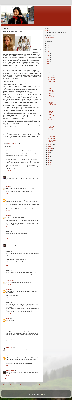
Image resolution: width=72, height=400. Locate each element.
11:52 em (8, 375)
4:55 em (8, 247)
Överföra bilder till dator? (52, 122)
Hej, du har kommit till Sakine (50, 111)
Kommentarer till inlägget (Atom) (18, 388)
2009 (48, 65)
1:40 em (8, 276)
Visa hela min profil (49, 37)
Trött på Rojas (51, 133)
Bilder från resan (51, 79)
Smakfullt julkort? (52, 93)
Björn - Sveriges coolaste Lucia (51, 135)
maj (49, 156)
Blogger (42, 394)
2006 (48, 72)
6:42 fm (8, 325)
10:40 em (8, 170)
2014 (48, 55)
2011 (48, 61)
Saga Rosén (9, 347)
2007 (48, 69)
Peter (7, 198)
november (50, 144)
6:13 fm (8, 193)
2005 (48, 74)
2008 (48, 67)
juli (48, 152)
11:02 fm (8, 342)
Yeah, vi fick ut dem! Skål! (51, 99)
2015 (48, 53)
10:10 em (8, 313)
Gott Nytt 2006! (51, 77)
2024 (48, 43)
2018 (48, 47)
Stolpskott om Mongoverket (51, 91)
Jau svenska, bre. (52, 107)
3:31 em (8, 297)
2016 (48, 51)
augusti (49, 150)
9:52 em (8, 265)
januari (49, 164)
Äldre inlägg (37, 385)
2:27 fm (8, 181)
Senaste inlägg (7, 385)
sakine (8, 186)
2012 (48, 59)
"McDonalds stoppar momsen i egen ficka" (52, 104)
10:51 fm (8, 210)
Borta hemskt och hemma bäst (52, 141)
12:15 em (8, 284)
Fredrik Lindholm (10, 175)
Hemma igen (50, 84)
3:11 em (8, 351)
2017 (48, 49)
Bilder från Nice (51, 119)
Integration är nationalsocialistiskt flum (52, 126)
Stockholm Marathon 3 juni (52, 96)
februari (50, 162)
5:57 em (8, 365)
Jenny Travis (9, 280)
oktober (50, 146)
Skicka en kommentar (10, 378)
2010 (48, 63)
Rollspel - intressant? (51, 115)
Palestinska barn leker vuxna (51, 82)
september (50, 148)
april (49, 158)
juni (49, 154)
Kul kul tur (50, 117)
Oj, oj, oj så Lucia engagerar (52, 130)
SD (30, 75)
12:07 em (8, 226)
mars (49, 160)
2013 (48, 57)
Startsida (23, 385)
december (50, 75)
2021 (48, 45)
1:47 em (8, 238)
